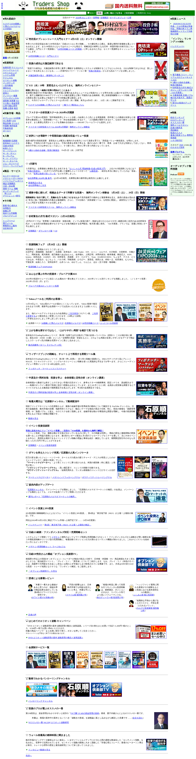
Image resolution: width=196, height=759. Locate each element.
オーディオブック (11, 191)
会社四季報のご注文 (37, 185)
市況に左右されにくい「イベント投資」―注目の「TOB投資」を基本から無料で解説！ (65, 430)
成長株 (6, 101)
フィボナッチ (9, 83)
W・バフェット (10, 151)
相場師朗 (7, 140)
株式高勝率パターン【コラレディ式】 (45, 345)
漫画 (5, 188)
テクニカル (8, 78)
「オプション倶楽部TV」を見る (42, 571)
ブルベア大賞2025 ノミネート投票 (43, 286)
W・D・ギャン (9, 153)
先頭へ (29, 755)
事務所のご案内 (10, 226)
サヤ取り (7, 103)
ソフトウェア (9, 181)
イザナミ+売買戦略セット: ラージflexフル (47, 546)
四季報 (96, 17)
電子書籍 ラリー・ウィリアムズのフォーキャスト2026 (181, 77)
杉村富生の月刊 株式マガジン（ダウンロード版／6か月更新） (181, 90)
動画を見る (33, 418)
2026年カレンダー (84, 17)
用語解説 (174, 130)
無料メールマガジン (179, 125)
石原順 (14, 140)
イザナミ (56, 537)
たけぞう (15, 143)
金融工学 (7, 211)
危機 (5, 108)
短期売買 (7, 67)
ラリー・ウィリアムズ (13, 166)
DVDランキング (177, 120)
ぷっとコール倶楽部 (109, 323)
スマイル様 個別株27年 (76, 595)
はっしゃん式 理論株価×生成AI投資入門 (87, 168)
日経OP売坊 (8, 146)
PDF (181, 145)
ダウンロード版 (45, 231)
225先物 (16, 118)
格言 (16, 108)
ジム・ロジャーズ (11, 163)
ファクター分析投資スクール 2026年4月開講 (48, 127)
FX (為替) (7, 121)
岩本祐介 (7, 143)
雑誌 (5, 183)
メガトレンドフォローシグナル (66, 477)
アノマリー (8, 95)
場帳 (16, 188)
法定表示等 (8, 228)
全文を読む (138, 718)
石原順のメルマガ (73, 323)
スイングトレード (11, 70)
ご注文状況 (73, 313)
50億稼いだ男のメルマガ (52, 323)
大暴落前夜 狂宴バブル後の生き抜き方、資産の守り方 (181, 97)
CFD (14, 121)
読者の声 (32, 615)
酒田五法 (7, 88)
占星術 (10, 108)
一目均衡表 (8, 85)
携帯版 (2, 6)
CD (17, 176)
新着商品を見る (35, 183)
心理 (5, 106)
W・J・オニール (10, 161)
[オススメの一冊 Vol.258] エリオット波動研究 (48, 722)
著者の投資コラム (178, 135)
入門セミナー (53, 56)
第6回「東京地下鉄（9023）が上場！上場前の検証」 (67, 525)
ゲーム (10, 188)
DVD (13, 176)
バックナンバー (35, 525)
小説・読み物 (9, 186)
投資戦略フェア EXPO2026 (40, 267)
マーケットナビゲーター (39, 477)
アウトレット (9, 196)
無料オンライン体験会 (80, 127)
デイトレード (17, 67)
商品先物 (7, 123)
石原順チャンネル (36, 489)
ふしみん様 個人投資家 (144, 595)
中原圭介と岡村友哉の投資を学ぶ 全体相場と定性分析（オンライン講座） (61, 392)
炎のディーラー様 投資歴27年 (110, 597)
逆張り (6, 93)
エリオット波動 (10, 80)
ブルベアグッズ (10, 216)
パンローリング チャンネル (40, 701)
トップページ (9, 220)
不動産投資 (8, 128)
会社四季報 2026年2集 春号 (40, 178)
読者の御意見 (176, 128)
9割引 (17, 196)
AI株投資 (94, 171)
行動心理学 (12, 106)
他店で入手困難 (10, 213)
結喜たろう (8, 148)
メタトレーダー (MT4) (13, 178)
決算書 (12, 101)
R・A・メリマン (10, 158)
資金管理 (15, 103)
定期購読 (11, 183)
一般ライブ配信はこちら (73, 105)
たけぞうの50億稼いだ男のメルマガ (44, 105)
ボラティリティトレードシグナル (97, 477)
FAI (17, 101)
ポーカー (7, 131)
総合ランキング (177, 117)
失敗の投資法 (95, 71)
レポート (19, 181)
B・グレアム (8, 156)
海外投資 (13, 126)
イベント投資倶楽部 (47, 445)
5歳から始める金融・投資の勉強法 (43, 150)
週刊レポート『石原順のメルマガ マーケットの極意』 (52, 496)
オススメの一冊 (177, 122)
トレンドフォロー (11, 90)
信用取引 (7, 208)
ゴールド (15, 123)
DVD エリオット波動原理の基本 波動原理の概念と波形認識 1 (55, 637)
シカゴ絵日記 (176, 140)
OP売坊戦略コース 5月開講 (70, 49)
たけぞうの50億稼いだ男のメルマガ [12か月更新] (12, 38)
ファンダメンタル (11, 98)
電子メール (8, 223)
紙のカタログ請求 (181, 146)
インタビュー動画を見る (39, 750)
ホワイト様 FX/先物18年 (42, 597)
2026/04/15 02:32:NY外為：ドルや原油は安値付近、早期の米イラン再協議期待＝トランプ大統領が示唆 (181, 28)
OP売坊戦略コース (36, 56)
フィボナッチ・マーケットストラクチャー (47, 369)
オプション (8, 118)
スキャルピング (10, 73)
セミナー (7, 176)
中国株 (6, 126)
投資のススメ (176, 133)
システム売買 (9, 75)
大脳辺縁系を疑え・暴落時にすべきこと (46, 75)
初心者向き (12, 205)
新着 (5, 58)
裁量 (15, 95)
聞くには (8, 193)
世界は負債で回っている (45, 173)
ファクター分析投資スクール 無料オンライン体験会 (52, 207)
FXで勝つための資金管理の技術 (85, 713)
